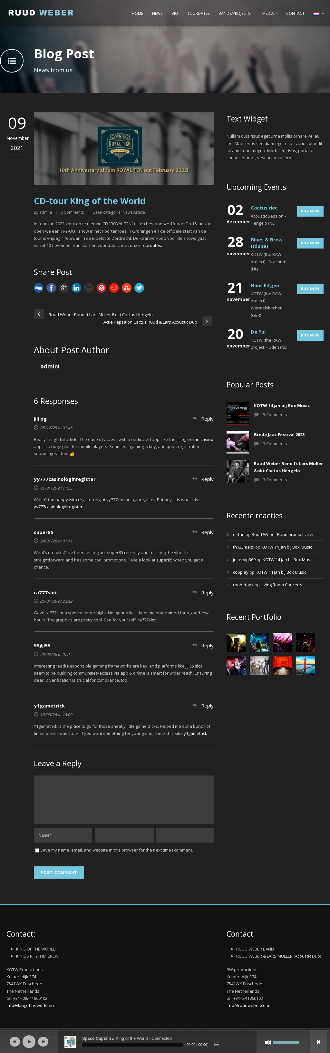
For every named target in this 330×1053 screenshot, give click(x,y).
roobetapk (243, 585)
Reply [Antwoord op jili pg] (207, 418)
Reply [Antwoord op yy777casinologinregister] (207, 479)
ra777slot (45, 592)
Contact (295, 13)
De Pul (258, 331)
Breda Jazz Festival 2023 (279, 434)
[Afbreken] (268, 1042)
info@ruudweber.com (248, 1013)
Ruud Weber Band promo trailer (283, 534)
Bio (174, 13)
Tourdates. (152, 245)
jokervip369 (244, 559)
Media (268, 13)
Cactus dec (264, 207)
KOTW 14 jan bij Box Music (282, 405)
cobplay (240, 572)
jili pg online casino (195, 439)
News (157, 13)
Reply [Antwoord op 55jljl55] (207, 645)
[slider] (132, 1045)
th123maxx (243, 547)
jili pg (40, 418)
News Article (133, 212)
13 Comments (274, 443)
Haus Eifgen (265, 285)
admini (45, 212)
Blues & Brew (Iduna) (267, 242)
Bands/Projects (234, 13)
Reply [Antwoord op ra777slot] (207, 592)
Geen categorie (106, 212)
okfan (239, 534)
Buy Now (310, 211)
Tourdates (198, 13)
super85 (43, 532)
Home (137, 13)
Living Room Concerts (281, 585)
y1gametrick (49, 705)
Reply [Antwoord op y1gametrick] (207, 705)
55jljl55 (42, 645)
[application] (165, 1041)
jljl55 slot (194, 666)
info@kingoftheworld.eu (30, 1013)
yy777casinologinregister (65, 479)
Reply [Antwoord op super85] (207, 532)
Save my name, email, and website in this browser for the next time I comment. (116, 858)
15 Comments (274, 414)
